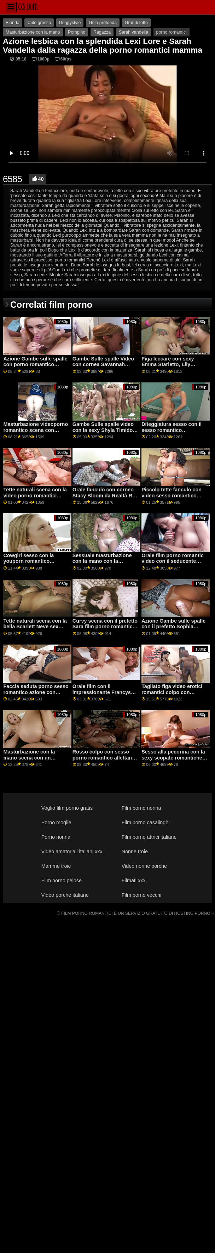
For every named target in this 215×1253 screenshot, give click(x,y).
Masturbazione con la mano (33, 32)
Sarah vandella (133, 32)
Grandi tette (136, 22)
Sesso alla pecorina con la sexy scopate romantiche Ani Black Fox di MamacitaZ (173, 760)
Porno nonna (55, 837)
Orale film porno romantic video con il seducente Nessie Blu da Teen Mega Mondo (172, 564)
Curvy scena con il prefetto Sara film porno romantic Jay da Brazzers (105, 626)
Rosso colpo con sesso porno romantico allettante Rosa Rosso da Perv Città (104, 757)
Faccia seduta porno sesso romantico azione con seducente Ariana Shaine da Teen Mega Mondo (35, 695)
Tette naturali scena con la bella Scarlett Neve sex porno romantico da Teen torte (34, 629)
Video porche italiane (65, 895)
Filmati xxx (134, 880)
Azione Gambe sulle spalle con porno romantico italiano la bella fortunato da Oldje (35, 367)
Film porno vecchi (142, 895)
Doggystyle (70, 22)
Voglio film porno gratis (67, 808)
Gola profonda (103, 22)
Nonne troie (135, 851)
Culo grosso (39, 22)
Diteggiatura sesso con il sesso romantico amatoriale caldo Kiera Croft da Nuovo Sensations (174, 433)
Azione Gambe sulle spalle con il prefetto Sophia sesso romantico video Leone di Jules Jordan (173, 629)
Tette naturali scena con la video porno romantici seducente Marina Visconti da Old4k (35, 498)
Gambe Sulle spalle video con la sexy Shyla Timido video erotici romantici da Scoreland (103, 433)
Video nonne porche (144, 866)
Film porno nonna (141, 808)
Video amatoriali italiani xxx (72, 851)
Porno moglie (56, 822)
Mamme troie (56, 866)
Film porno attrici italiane (149, 837)
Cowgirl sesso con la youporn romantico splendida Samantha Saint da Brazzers (34, 564)
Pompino (76, 32)
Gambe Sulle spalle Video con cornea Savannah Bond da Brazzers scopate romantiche (104, 367)
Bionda (12, 22)
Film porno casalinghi (146, 822)
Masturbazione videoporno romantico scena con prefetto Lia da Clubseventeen (35, 433)
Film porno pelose (61, 880)
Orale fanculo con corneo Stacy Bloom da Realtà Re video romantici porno (103, 495)
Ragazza (102, 32)
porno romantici (171, 32)
